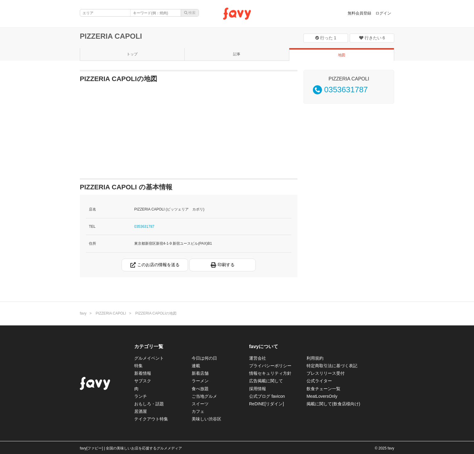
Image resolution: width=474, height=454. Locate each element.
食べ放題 (200, 388)
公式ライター (319, 380)
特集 (138, 365)
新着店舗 (200, 373)
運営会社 (257, 358)
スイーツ (200, 403)
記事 (236, 54)
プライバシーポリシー (270, 365)
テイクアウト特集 (151, 418)
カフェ (198, 411)
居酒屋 (140, 411)
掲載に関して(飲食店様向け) (333, 403)
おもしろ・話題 (149, 403)
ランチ (140, 396)
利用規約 (315, 358)
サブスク (142, 380)
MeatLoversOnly (322, 396)
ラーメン (200, 380)
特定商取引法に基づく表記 (332, 365)
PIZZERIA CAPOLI (111, 36)
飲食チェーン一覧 (323, 388)
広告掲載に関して (266, 380)
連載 (196, 365)
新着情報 (142, 373)
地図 (341, 55)
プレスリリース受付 (326, 373)
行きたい (372, 37)
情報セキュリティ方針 (270, 373)
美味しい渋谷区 (206, 418)
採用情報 (257, 388)
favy (83, 313)
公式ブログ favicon (267, 396)
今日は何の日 (204, 358)
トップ (132, 54)
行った (325, 37)
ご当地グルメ (204, 396)
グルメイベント (149, 358)
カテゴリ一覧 (148, 346)
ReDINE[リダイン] (266, 403)
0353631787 (144, 226)
